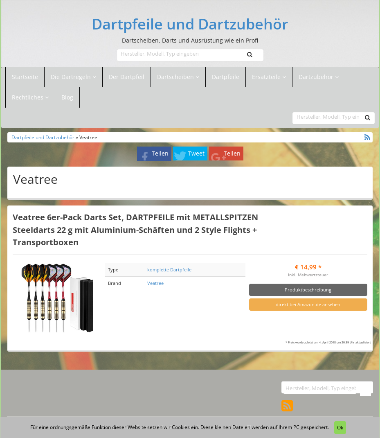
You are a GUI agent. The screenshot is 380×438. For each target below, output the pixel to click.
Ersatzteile (267, 77)
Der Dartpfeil (126, 77)
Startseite (25, 77)
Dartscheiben (176, 77)
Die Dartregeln (73, 77)
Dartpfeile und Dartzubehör (190, 24)
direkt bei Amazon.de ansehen (308, 304)
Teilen (160, 153)
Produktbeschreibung (308, 290)
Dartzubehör (317, 77)
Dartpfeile (225, 77)
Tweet (196, 153)
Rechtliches (30, 97)
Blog (67, 97)
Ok (340, 427)
